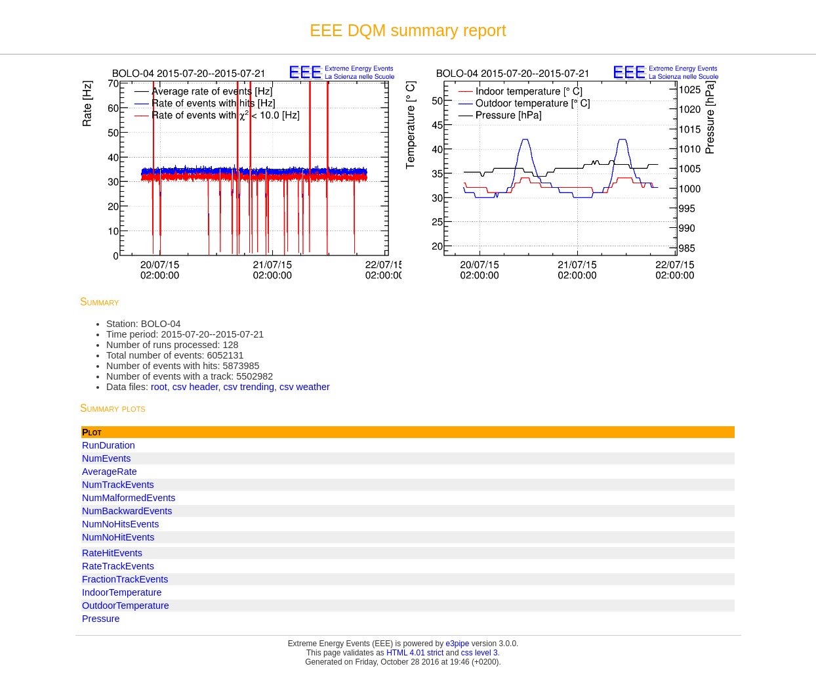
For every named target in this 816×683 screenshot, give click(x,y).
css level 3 (479, 652)
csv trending (248, 387)
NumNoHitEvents (118, 537)
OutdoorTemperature (125, 605)
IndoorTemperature (122, 592)
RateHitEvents (112, 553)
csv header (195, 387)
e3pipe (458, 643)
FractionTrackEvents (125, 579)
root (159, 387)
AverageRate (109, 471)
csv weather (304, 387)
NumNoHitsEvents (120, 524)
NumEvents (106, 458)
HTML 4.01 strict (414, 652)
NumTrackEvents (118, 484)
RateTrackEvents (118, 566)
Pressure (101, 618)
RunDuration (108, 445)
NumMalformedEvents (128, 498)
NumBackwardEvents (127, 511)
